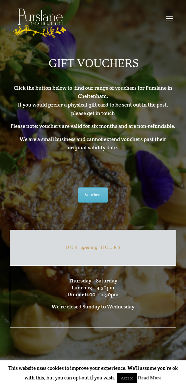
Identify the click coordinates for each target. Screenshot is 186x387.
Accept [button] (127, 377)
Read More (150, 377)
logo (39, 23)
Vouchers (93, 194)
